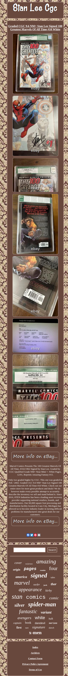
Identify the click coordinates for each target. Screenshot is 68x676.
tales (53, 577)
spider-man (42, 604)
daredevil (40, 623)
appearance (30, 589)
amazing (46, 561)
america (21, 577)
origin (16, 569)
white (40, 617)
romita (43, 570)
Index (35, 647)
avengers (24, 618)
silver (20, 605)
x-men (35, 632)
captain (17, 622)
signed (39, 575)
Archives (35, 652)
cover (18, 563)
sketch (51, 628)
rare (27, 628)
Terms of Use (35, 669)
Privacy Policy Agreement (35, 664)
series (53, 623)
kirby (49, 590)
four (53, 568)
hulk (51, 618)
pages (30, 569)
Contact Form (35, 658)
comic (54, 598)
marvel (22, 583)
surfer (36, 584)
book (28, 622)
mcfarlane (29, 564)
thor (53, 584)
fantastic (28, 611)
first (18, 627)
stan (17, 596)
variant (46, 612)
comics (36, 597)
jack (45, 585)
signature (38, 627)
